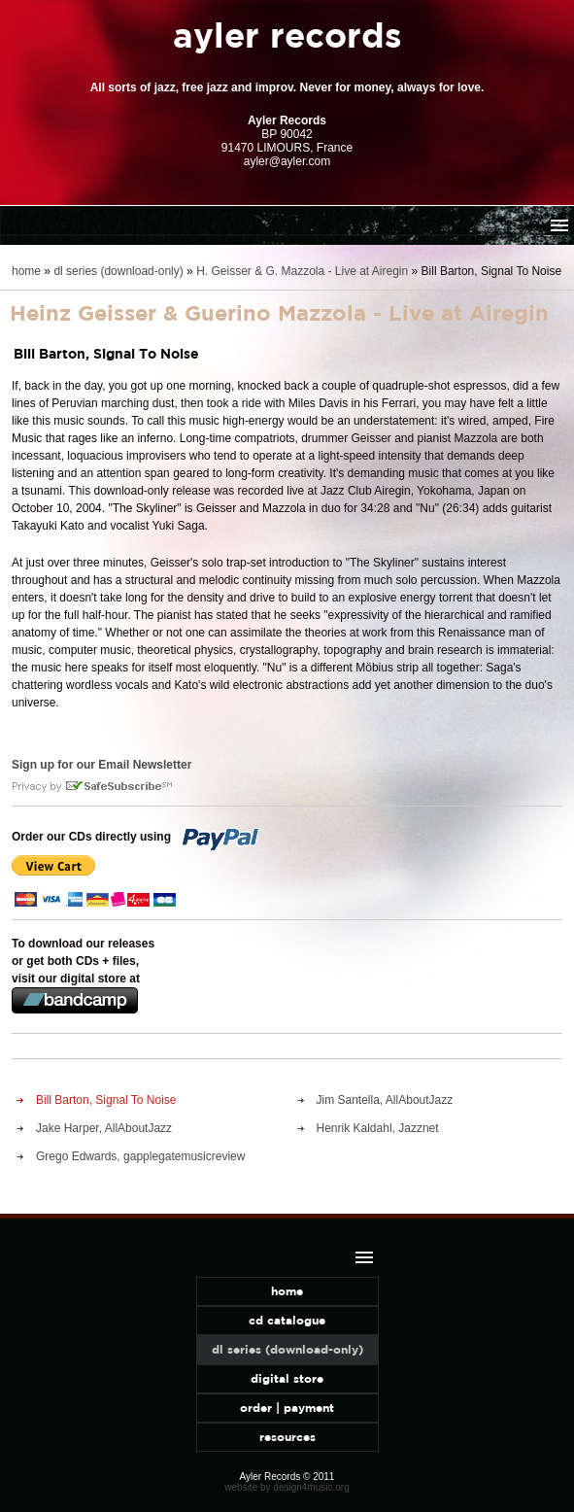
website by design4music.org (286, 1487)
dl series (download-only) (118, 271)
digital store (287, 1378)
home (26, 271)
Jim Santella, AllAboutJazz (385, 1100)
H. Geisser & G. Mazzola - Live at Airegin (302, 271)
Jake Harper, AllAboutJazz (104, 1128)
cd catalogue (287, 1320)
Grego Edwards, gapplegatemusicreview (140, 1156)
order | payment (287, 1407)
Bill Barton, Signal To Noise (106, 1100)
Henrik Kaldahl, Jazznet (378, 1128)
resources (287, 1436)
